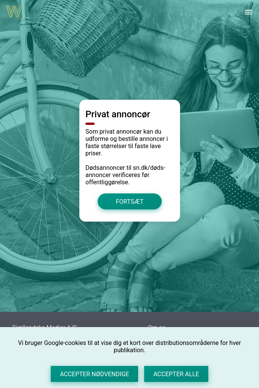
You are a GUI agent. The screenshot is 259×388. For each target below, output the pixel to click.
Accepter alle (176, 374)
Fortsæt (129, 201)
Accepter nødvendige (94, 374)
